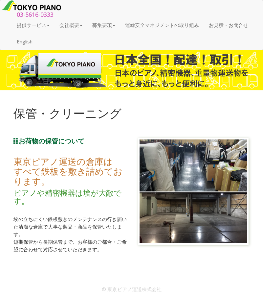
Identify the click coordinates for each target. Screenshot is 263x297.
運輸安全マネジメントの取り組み (162, 25)
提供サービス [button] (33, 25)
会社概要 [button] (70, 25)
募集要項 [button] (103, 25)
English (25, 41)
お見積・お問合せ (228, 25)
